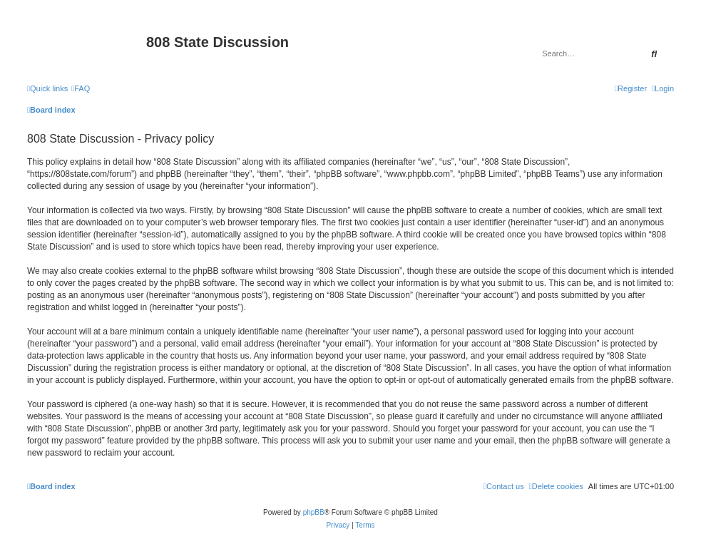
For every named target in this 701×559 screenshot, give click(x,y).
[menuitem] (80, 88)
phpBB (313, 512)
